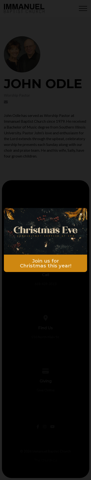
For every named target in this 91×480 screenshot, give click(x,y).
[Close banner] (81, 214)
